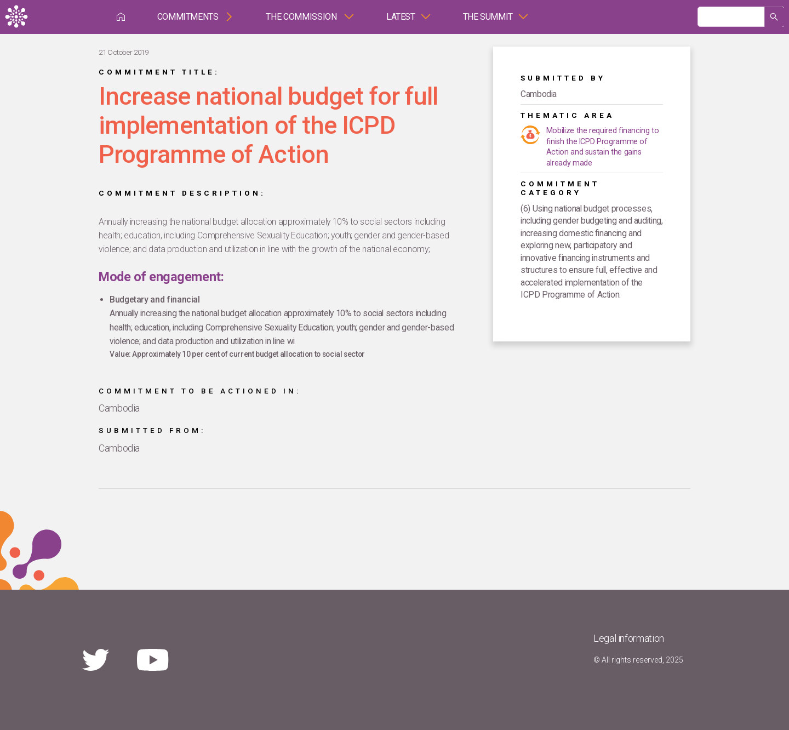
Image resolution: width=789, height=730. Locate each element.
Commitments (188, 17)
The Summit (488, 17)
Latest (400, 17)
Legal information (628, 638)
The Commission (302, 17)
